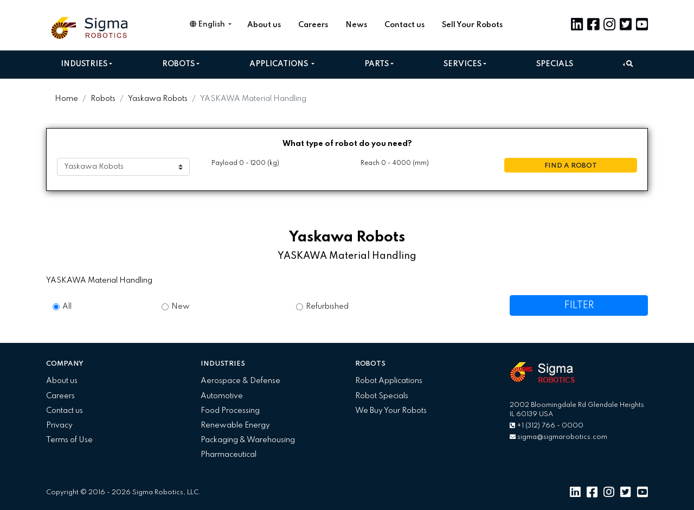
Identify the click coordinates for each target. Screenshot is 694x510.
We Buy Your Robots (391, 411)
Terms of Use (69, 440)
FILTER (579, 305)
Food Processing (230, 411)
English (208, 24)
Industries (84, 64)
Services (462, 64)
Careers (313, 25)
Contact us (404, 25)
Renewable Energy (235, 425)
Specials (554, 64)
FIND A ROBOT (570, 165)
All (67, 306)
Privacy (59, 425)
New (180, 306)
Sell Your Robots (472, 25)
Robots (178, 64)
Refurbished (327, 306)
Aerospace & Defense (240, 381)
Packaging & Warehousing (248, 440)
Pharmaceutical (228, 454)
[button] (628, 64)
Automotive (222, 396)
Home (66, 99)
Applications (279, 64)
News (356, 25)
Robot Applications (388, 381)
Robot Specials (381, 396)
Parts (376, 64)
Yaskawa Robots (158, 99)
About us (264, 25)
